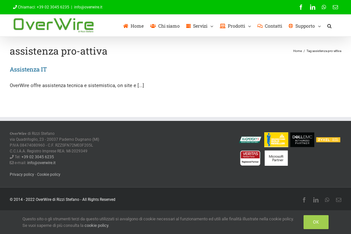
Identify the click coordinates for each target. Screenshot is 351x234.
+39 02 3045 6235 (53, 7)
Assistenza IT (28, 69)
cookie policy (96, 225)
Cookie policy (48, 174)
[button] (336, 25)
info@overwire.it (88, 7)
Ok (316, 222)
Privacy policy (22, 174)
